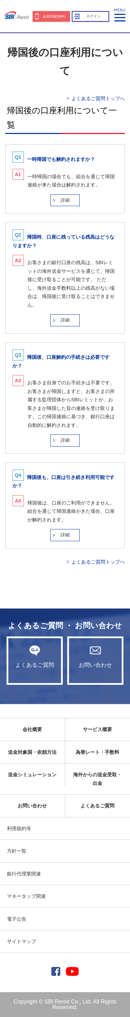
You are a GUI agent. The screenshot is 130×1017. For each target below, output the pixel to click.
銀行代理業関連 (24, 873)
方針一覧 (16, 851)
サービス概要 (97, 729)
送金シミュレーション (32, 774)
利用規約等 (19, 828)
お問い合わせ (95, 656)
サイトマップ (21, 941)
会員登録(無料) (54, 16)
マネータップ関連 (26, 896)
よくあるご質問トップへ (98, 98)
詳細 (65, 200)
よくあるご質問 (34, 656)
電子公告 (16, 919)
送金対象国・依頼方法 (32, 752)
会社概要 (32, 729)
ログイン (94, 16)
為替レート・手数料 (97, 752)
